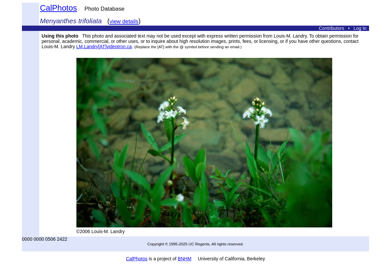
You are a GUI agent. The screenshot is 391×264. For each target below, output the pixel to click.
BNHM (184, 258)
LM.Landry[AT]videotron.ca (104, 46)
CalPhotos (58, 7)
